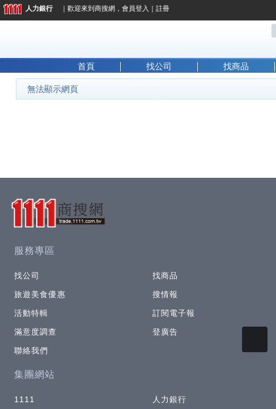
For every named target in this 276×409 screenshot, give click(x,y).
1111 (24, 399)
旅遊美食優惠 (40, 294)
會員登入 (135, 8)
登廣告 (165, 331)
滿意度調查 (35, 331)
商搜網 (105, 8)
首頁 (86, 66)
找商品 (236, 66)
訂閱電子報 (174, 313)
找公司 (159, 66)
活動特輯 (31, 313)
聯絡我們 (31, 350)
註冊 (162, 8)
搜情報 (165, 294)
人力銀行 (28, 8)
